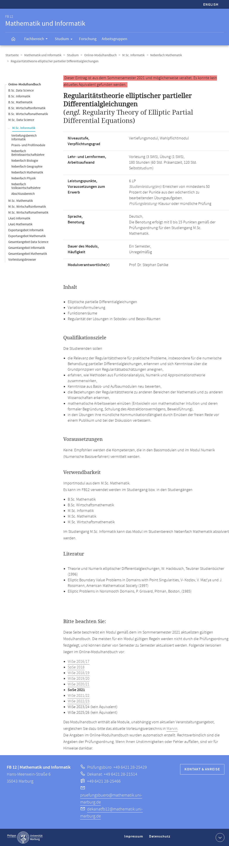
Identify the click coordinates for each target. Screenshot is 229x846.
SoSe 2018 (76, 667)
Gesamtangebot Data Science (28, 242)
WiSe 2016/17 (79, 661)
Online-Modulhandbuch (99, 55)
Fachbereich (37, 39)
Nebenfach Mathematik (163, 55)
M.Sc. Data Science (21, 120)
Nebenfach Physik (23, 178)
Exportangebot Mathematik (27, 236)
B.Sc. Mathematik (20, 102)
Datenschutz (160, 838)
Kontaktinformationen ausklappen (219, 837)
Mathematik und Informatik (42, 55)
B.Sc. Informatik (19, 96)
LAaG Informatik (19, 218)
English (211, 4)
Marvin (172, 728)
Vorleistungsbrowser (22, 259)
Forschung (87, 38)
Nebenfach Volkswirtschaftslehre (25, 186)
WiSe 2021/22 (79, 695)
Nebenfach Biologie (24, 160)
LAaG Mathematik (20, 224)
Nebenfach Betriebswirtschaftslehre (27, 153)
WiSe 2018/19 (79, 672)
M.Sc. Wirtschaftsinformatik (27, 206)
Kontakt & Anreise (202, 769)
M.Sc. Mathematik (20, 201)
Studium (65, 39)
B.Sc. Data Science (21, 90)
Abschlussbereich (23, 194)
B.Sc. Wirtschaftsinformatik (26, 108)
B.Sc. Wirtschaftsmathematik (28, 114)
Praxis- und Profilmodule (28, 145)
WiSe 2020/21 (79, 684)
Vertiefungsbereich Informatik (24, 137)
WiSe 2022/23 (79, 701)
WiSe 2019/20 (79, 678)
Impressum (134, 838)
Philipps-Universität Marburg (25, 837)
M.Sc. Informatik (131, 55)
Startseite (11, 55)
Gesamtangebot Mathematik (27, 253)
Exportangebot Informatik (25, 230)
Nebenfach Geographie (26, 166)
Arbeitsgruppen (114, 38)
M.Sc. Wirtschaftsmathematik (28, 212)
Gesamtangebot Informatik (26, 248)
